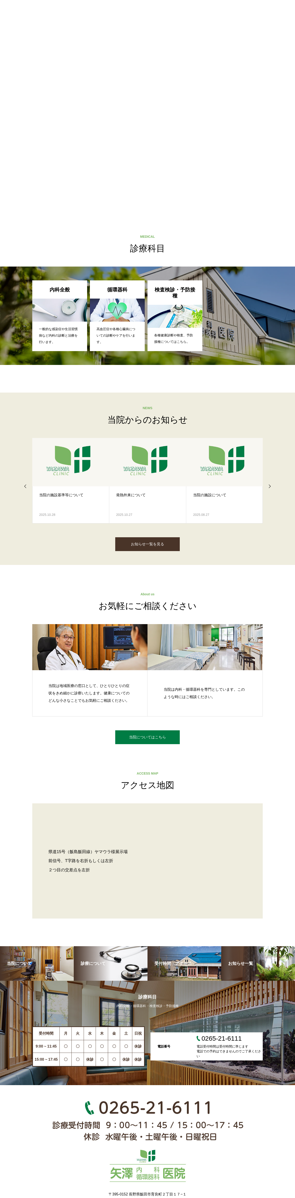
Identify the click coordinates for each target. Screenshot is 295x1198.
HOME (73, 7)
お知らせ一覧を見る (147, 544)
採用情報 (259, 7)
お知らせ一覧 (225, 7)
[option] (147, 103)
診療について (145, 7)
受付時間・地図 (185, 7)
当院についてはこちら (147, 737)
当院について (106, 7)
